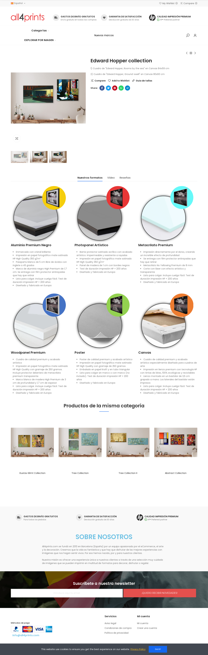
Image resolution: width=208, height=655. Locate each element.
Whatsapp (121, 88)
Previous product (187, 53)
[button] (103, 35)
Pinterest (114, 88)
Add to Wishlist (121, 80)
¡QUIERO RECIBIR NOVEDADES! (160, 593)
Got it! (158, 649)
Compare (100, 80)
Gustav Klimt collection (32, 473)
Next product (195, 53)
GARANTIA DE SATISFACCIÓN (125, 16)
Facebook (102, 88)
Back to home (191, 53)
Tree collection (80, 473)
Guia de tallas (144, 80)
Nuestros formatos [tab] (89, 178)
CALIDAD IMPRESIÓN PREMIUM (174, 16)
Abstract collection (175, 473)
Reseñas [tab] (125, 178)
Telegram (127, 88)
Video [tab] (111, 178)
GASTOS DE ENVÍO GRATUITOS (78, 16)
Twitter (108, 88)
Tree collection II (128, 473)
